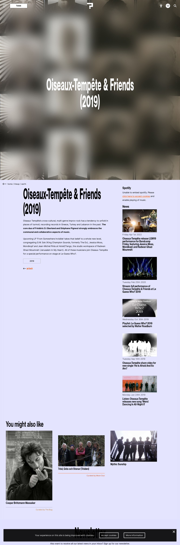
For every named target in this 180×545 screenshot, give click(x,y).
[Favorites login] (168, 5)
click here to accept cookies (136, 196)
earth (23, 184)
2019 (32, 261)
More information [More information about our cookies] (134, 535)
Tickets (18, 6)
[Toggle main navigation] (4, 6)
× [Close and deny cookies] (174, 531)
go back (28, 268)
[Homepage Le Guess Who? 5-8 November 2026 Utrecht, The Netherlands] (90, 6)
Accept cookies (108, 535)
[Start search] (174, 6)
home (10, 184)
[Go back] (4, 184)
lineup (17, 184)
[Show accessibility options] (161, 6)
